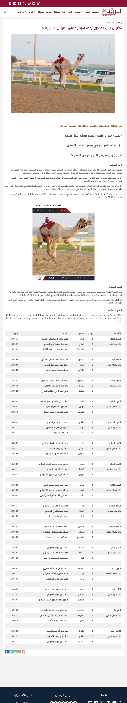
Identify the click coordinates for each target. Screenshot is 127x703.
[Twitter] (11, 651)
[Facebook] (7, 651)
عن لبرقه (21, 12)
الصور (70, 12)
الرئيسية (95, 12)
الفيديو (78, 12)
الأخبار (87, 12)
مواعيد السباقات (44, 12)
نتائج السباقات (59, 12)
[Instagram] (19, 651)
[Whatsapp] (15, 651)
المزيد (32, 12)
